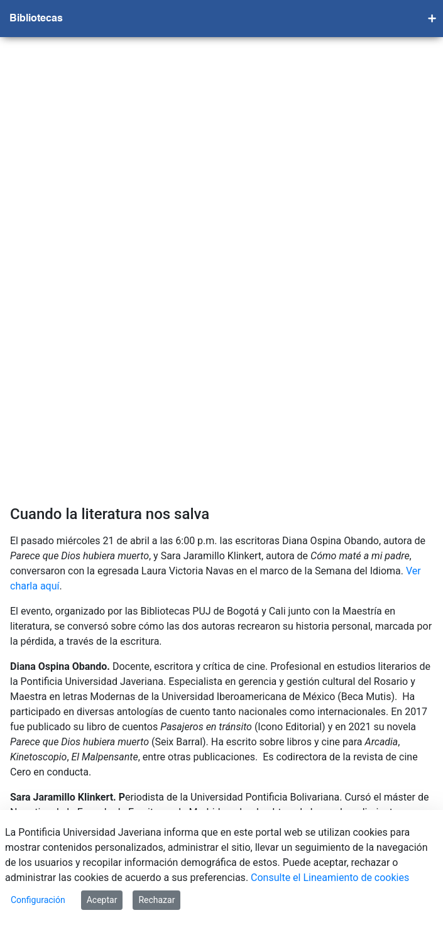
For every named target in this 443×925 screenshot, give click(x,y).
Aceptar (102, 900)
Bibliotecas (36, 19)
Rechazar (156, 900)
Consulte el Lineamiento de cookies (330, 878)
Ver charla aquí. (46, 490)
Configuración (38, 900)
